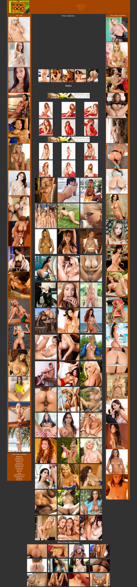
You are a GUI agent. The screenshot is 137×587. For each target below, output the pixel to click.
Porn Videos (81, 8)
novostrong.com (19, 468)
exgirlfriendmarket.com (19, 474)
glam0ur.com (19, 456)
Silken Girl (19, 471)
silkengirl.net (19, 478)
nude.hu (19, 473)
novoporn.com (19, 463)
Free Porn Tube (81, 7)
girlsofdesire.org (19, 458)
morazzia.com (19, 479)
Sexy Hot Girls (81, 4)
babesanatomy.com (19, 459)
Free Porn (81, 9)
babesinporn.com (19, 466)
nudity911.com (19, 461)
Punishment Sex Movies (81, 5)
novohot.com (19, 469)
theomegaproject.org (19, 476)
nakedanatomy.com (19, 464)
